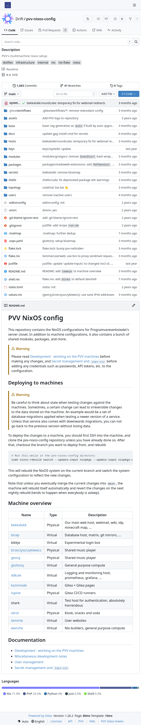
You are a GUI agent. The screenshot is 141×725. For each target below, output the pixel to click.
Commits (25, 86)
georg (15, 557)
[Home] (8, 5)
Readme (10, 69)
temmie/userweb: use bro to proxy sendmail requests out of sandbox (88, 256)
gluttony (17, 565)
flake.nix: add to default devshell (69, 279)
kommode (19, 585)
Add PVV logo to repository (60, 118)
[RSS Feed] (87, 19)
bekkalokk (19, 525)
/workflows (20, 110)
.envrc (13, 210)
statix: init (48, 287)
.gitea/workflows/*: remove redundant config (72, 110)
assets (13, 118)
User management (29, 662)
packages (15, 164)
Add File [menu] (108, 94)
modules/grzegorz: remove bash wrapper (78, 156)
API (70, 721)
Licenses (56, 721)
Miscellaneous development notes (41, 656)
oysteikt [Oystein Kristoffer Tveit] (15, 103)
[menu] (22, 721)
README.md (17, 271)
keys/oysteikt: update (56, 149)
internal (43, 62)
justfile (13, 263)
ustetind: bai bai (53, 187)
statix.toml (16, 287)
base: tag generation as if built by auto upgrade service (83, 126)
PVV (80, 721)
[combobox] (75, 94)
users (12, 195)
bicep (15, 535)
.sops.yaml (16, 241)
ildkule (16, 575)
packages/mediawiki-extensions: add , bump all (83, 164)
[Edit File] (133, 305)
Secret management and (79, 361)
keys (12, 149)
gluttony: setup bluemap (59, 241)
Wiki (92, 721)
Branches (70, 86)
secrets (13, 172)
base (12, 126)
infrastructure (25, 62)
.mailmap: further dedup (59, 233)
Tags (116, 86)
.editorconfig (17, 203)
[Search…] (136, 42)
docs (12, 134)
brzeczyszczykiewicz (26, 550)
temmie (17, 620)
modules (14, 156)
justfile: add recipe (60, 225)
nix (53, 62)
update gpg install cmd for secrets (65, 134)
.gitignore (15, 225)
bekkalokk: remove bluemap (61, 172)
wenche (17, 628)
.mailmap (15, 233)
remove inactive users (57, 195)
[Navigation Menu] (135, 5)
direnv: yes (49, 210)
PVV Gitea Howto (112, 721)
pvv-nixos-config (40, 19)
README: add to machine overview (71, 271)
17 (106, 19)
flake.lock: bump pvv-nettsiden (62, 248)
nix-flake (64, 62)
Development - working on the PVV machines (64, 356)
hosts (12, 141)
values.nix (15, 295)
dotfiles (8, 62)
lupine (16, 593)
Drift (19, 19)
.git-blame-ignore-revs (23, 218)
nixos (76, 62)
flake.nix (14, 256)
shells (12, 180)
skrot (15, 613)
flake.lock (15, 248)
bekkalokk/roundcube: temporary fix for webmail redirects (66, 103)
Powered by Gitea (40, 716)
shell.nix (14, 279)
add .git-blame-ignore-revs (60, 218)
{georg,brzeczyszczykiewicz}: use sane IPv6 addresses (78, 295)
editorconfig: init (53, 203)
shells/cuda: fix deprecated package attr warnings (75, 180)
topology (14, 187)
